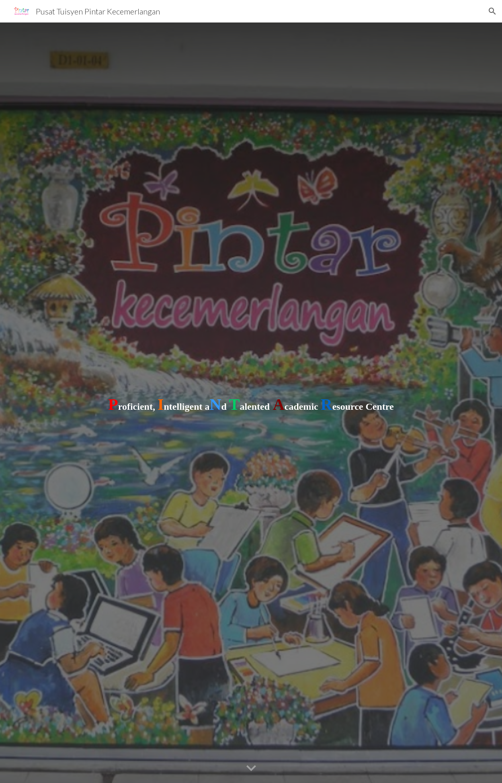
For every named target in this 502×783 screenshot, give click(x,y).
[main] (251, 403)
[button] (492, 11)
